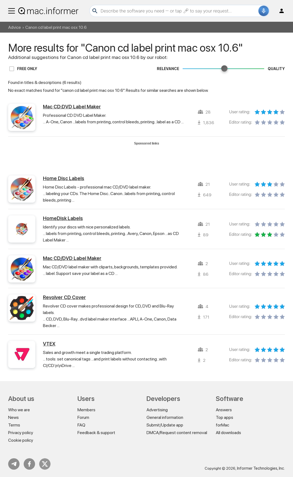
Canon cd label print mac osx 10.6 (56, 27)
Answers (224, 409)
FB (29, 464)
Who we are (19, 409)
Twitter (45, 464)
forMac (222, 425)
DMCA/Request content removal (176, 432)
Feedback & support (96, 432)
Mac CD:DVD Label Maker (72, 106)
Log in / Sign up (279, 11)
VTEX (49, 344)
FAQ (81, 425)
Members (86, 409)
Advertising (157, 409)
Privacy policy (20, 432)
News (13, 417)
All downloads (228, 432)
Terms (14, 425)
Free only (27, 69)
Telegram (14, 464)
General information (164, 417)
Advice (14, 27)
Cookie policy (20, 440)
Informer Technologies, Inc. (261, 468)
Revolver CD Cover (64, 297)
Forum (83, 417)
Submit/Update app (164, 425)
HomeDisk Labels (63, 218)
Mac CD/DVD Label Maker (72, 258)
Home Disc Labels (63, 178)
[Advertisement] (146, 158)
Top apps (224, 417)
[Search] (178, 10)
